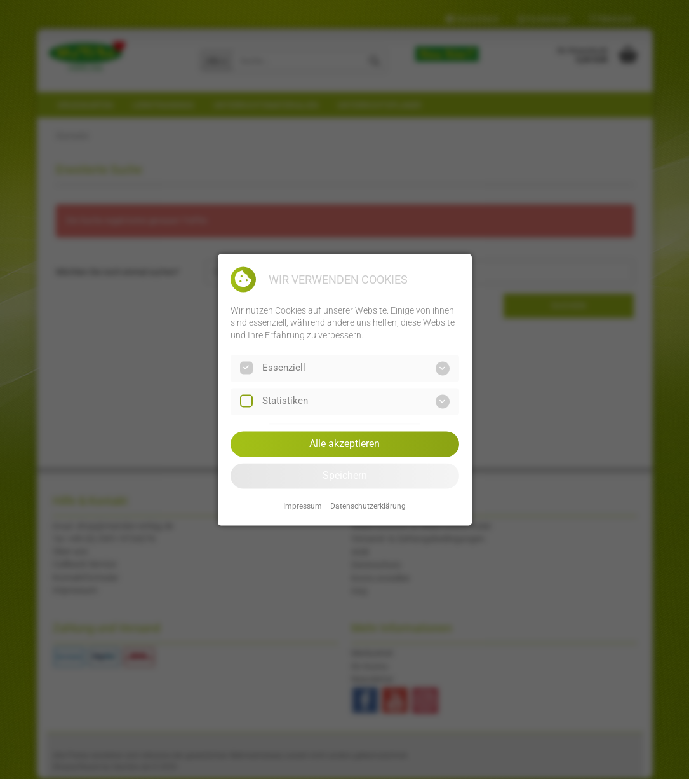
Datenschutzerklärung (368, 506)
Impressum (302, 506)
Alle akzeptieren (344, 444)
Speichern (345, 475)
